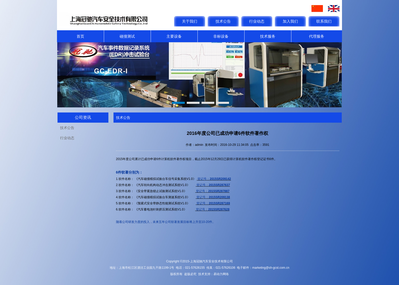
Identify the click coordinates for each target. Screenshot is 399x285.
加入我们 (290, 21)
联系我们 (324, 21)
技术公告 (223, 21)
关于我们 (189, 21)
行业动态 (256, 21)
